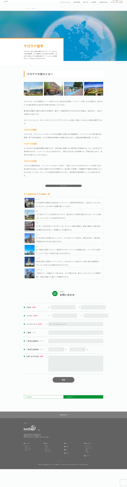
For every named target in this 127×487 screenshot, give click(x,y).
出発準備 (89, 463)
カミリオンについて (65, 4)
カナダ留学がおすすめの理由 (93, 458)
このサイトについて (61, 478)
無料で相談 (28, 463)
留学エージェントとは (31, 455)
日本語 (116, 1)
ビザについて (90, 455)
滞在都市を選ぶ (103, 4)
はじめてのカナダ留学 (117, 4)
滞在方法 (89, 460)
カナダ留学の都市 (32, 8)
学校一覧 (85, 4)
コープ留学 (48, 458)
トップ (25, 8)
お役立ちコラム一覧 (91, 473)
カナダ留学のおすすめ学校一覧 (63, 187)
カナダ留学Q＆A (90, 468)
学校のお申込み (69, 453)
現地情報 (89, 466)
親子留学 (48, 455)
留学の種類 (77, 4)
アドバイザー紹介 (30, 458)
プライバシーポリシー (72, 478)
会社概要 (52, 478)
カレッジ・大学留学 (50, 460)
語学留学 (48, 452)
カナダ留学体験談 (91, 452)
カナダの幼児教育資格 (51, 466)
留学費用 (93, 4)
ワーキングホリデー (50, 463)
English (120, 1)
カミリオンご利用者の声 (31, 460)
